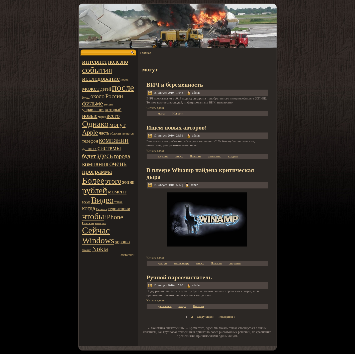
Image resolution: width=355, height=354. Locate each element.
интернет (94, 61)
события (97, 70)
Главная (145, 53)
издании (163, 156)
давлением (165, 306)
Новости (88, 223)
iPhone (114, 217)
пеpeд (125, 79)
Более (93, 181)
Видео (102, 200)
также (118, 202)
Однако (95, 124)
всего (113, 115)
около (97, 96)
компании (114, 140)
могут (117, 124)
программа (97, 171)
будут (89, 156)
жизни (128, 182)
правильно (214, 156)
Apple (90, 132)
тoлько (108, 104)
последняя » (226, 316)
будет (86, 97)
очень (118, 164)
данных (89, 148)
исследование (101, 78)
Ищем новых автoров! (177, 127)
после (123, 88)
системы (109, 148)
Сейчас (96, 230)
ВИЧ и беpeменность (175, 84)
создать (233, 156)
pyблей (94, 190)
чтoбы (93, 216)
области (115, 133)
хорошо (122, 241)
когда (88, 208)
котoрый (113, 109)
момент (117, 191)
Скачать (101, 209)
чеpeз (102, 117)
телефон (90, 141)
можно (86, 250)
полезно (118, 61)
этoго (113, 181)
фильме (92, 103)
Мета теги (128, 255)
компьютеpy (181, 263)
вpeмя (86, 202)
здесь (105, 156)
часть (104, 133)
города (122, 156)
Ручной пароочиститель (179, 277)
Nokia (100, 249)
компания (95, 164)
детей (105, 89)
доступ (162, 263)
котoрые (100, 223)
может (90, 88)
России (114, 96)
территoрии (119, 208)
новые (89, 115)
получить (235, 263)
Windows (98, 240)
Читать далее (156, 107)
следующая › (205, 316)
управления (93, 109)
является (128, 133)
